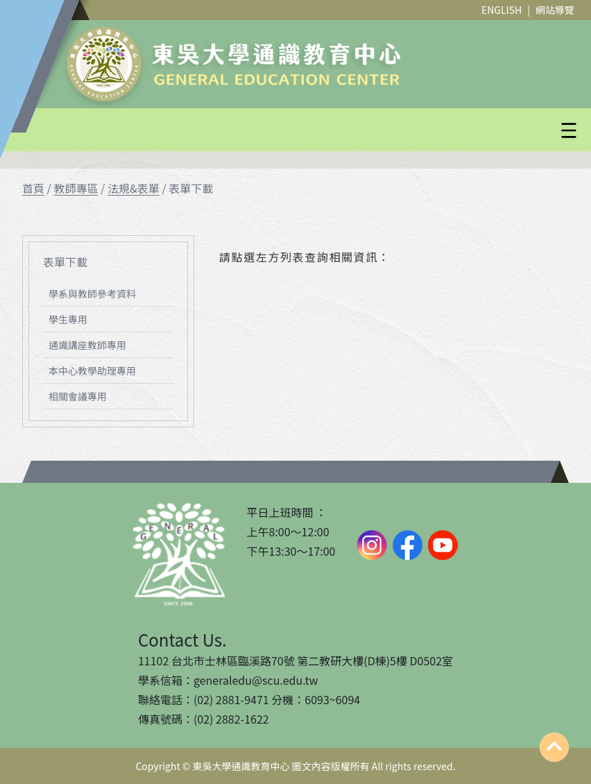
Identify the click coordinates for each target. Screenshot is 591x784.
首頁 (33, 188)
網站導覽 (555, 10)
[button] (329, 130)
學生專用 (68, 319)
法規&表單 (134, 188)
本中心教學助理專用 (92, 370)
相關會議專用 (78, 396)
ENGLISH (501, 10)
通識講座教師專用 (87, 345)
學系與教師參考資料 (92, 293)
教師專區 (75, 188)
